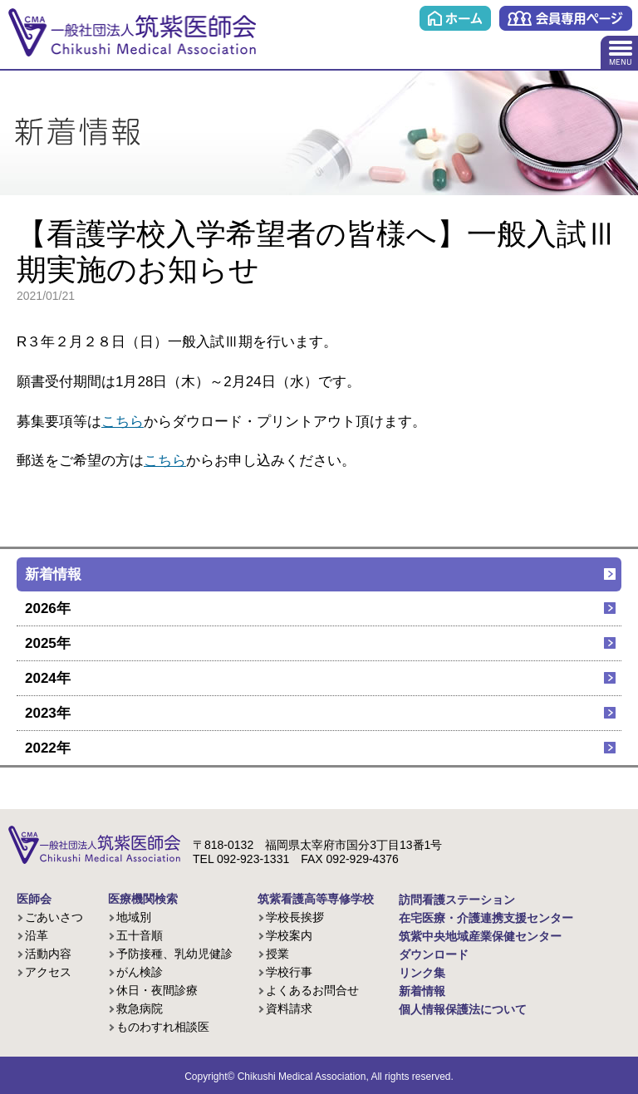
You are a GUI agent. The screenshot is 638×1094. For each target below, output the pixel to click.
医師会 (34, 898)
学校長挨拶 (295, 917)
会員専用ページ (565, 18)
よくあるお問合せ (312, 990)
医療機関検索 (143, 898)
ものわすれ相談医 (162, 1026)
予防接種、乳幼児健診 (174, 953)
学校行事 (289, 972)
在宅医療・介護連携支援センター (486, 918)
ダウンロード (434, 954)
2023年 (48, 713)
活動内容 (48, 953)
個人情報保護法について (463, 1009)
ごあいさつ (54, 917)
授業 (277, 953)
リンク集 (422, 972)
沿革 (36, 935)
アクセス (48, 972)
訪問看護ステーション (457, 899)
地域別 (133, 917)
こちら (122, 421)
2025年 (48, 643)
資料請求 (289, 1008)
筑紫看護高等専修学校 (316, 898)
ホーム (455, 18)
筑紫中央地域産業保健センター (480, 936)
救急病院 (139, 1008)
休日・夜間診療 (157, 990)
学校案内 (289, 935)
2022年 (48, 748)
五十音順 (139, 935)
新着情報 (53, 574)
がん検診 (139, 972)
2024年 (48, 678)
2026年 (48, 608)
